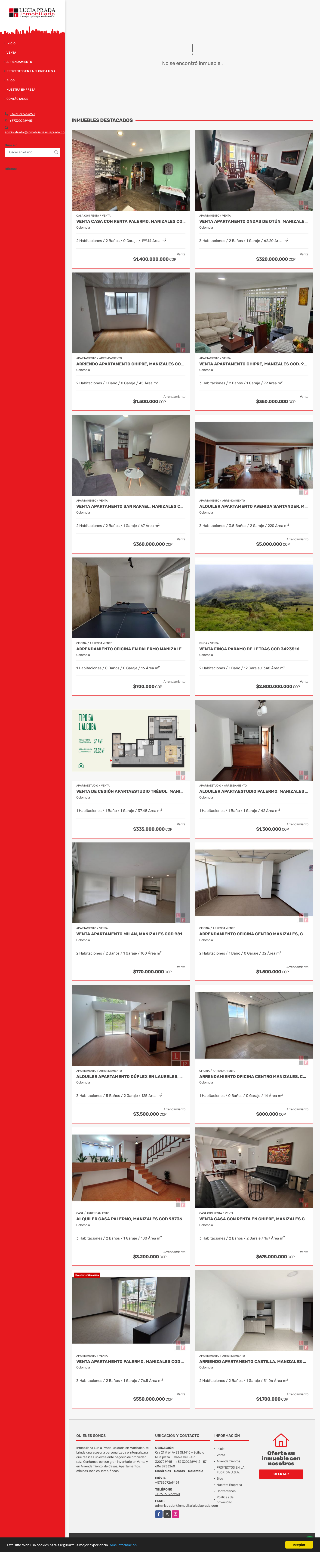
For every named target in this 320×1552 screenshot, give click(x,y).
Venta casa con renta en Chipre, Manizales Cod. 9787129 (253, 1219)
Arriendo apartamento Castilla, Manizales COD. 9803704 (253, 1361)
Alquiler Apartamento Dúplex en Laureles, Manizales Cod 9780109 (130, 1076)
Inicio (10, 43)
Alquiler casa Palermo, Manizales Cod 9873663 (130, 1219)
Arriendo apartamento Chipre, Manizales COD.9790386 (130, 364)
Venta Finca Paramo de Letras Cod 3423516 (249, 649)
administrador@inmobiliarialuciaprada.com (36, 132)
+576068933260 (22, 114)
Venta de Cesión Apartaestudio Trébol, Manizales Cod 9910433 (130, 791)
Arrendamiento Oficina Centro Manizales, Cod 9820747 (253, 934)
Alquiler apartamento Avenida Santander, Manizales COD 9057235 (253, 506)
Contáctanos (17, 99)
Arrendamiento (19, 62)
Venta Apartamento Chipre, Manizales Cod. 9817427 (253, 364)
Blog (10, 80)
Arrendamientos (228, 1461)
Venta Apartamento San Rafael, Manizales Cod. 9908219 (130, 506)
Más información (123, 1545)
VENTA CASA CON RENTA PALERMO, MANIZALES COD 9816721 (130, 221)
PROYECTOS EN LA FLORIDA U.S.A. (31, 71)
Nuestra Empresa (20, 89)
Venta (11, 52)
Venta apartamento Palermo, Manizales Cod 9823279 (130, 1361)
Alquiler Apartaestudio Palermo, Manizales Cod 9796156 (253, 791)
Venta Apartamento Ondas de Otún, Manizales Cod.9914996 (253, 221)
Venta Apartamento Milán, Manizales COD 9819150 (130, 934)
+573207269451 (21, 121)
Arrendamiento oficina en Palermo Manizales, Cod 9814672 (130, 649)
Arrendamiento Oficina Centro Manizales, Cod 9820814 (253, 1076)
